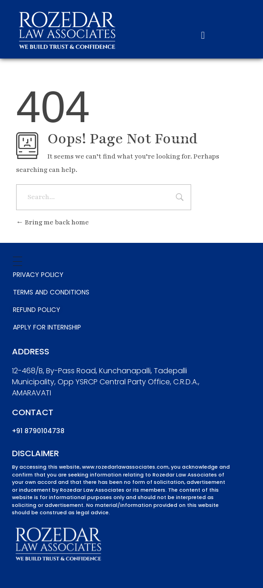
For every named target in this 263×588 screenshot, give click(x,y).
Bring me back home (52, 222)
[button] (203, 35)
